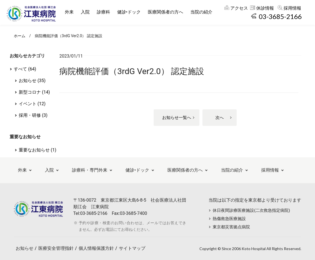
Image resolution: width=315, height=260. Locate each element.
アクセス (239, 8)
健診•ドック (130, 12)
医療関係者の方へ (167, 12)
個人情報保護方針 (96, 248)
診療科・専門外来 (89, 170)
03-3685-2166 (280, 16)
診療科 (105, 12)
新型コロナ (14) (34, 92)
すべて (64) (25, 69)
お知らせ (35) (32, 80)
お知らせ (24, 248)
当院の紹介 (203, 12)
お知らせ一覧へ (176, 117)
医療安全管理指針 (56, 248)
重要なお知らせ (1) (37, 150)
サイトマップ (132, 248)
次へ (219, 117)
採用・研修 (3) (33, 115)
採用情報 (292, 8)
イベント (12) (32, 103)
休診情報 (265, 8)
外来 (70, 12)
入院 (86, 12)
